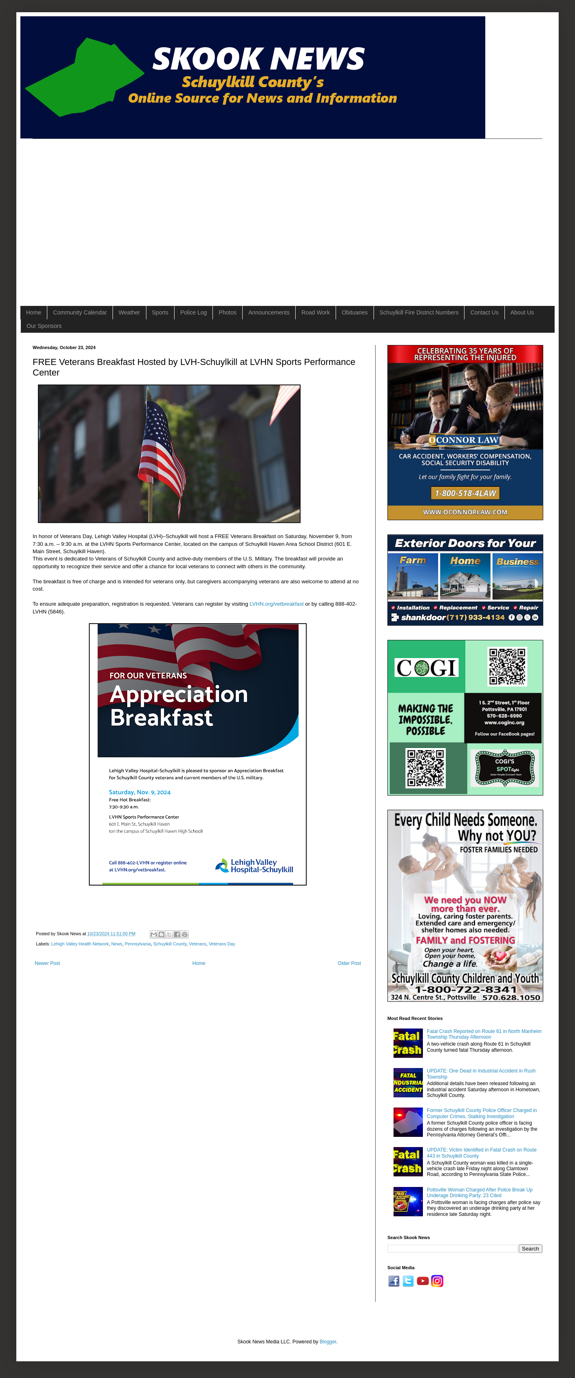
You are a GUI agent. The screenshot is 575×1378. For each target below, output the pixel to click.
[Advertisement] (76, 215)
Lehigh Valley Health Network (80, 943)
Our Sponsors (44, 326)
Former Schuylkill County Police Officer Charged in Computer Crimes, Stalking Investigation (482, 1113)
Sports (160, 312)
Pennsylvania (138, 943)
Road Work (315, 312)
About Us (522, 312)
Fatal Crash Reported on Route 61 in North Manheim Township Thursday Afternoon (484, 1034)
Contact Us (484, 312)
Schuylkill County (169, 943)
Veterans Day (222, 943)
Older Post (349, 963)
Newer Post (47, 963)
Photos (228, 312)
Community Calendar (80, 312)
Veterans (197, 943)
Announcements (269, 312)
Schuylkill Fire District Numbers (419, 312)
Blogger (328, 1342)
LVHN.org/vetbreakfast (276, 604)
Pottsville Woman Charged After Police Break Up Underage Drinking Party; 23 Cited (480, 1192)
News (116, 943)
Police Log (193, 312)
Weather (129, 312)
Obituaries (355, 312)
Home (33, 312)
